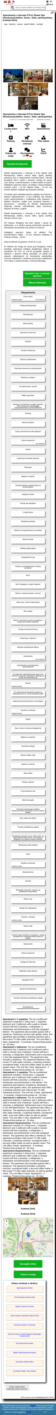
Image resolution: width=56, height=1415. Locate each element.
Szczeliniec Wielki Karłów (24, 1362)
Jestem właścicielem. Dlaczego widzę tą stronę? (17, 1388)
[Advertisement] (28, 47)
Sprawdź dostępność (17, 164)
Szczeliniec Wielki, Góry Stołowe (24, 1371)
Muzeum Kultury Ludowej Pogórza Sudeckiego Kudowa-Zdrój (24, 1335)
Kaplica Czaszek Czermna (24, 1306)
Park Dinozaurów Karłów (24, 1343)
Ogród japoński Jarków (24, 1288)
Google (32, 1406)
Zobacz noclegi (28, 1274)
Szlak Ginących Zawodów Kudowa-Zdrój (24, 1316)
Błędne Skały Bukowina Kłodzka (24, 1353)
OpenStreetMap (47, 1256)
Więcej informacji (37, 283)
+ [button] (6, 1221)
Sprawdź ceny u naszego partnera (37, 274)
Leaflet (37, 1256)
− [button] (6, 1225)
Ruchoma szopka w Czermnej (24, 1325)
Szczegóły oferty (28, 1264)
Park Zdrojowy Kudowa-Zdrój (24, 1297)
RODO (29, 1412)
